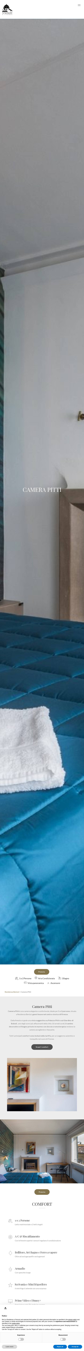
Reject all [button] (60, 1346)
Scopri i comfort (42, 1047)
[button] (2, 1151)
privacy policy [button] (72, 1319)
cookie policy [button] (16, 1323)
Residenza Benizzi (12, 992)
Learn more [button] (9, 1346)
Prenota (41, 972)
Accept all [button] (75, 1346)
